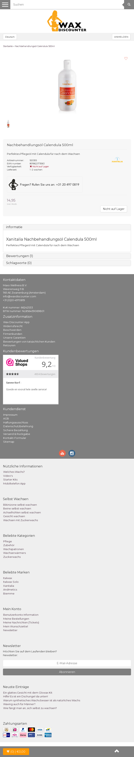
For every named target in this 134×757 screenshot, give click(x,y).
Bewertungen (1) (19, 256)
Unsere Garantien (14, 337)
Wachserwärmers (14, 552)
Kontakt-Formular (14, 437)
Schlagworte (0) (19, 263)
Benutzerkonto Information (20, 614)
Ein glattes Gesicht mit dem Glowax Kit (27, 692)
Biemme (8, 593)
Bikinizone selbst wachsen (20, 504)
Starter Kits (10, 479)
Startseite (8, 46)
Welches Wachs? (14, 471)
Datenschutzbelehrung (18, 426)
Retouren (9, 345)
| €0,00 (16, 751)
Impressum (10, 414)
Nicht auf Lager (113, 209)
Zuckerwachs (12, 556)
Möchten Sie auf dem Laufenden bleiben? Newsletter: (30, 653)
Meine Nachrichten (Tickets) (21, 622)
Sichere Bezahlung (15, 430)
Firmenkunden (12, 333)
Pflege (7, 541)
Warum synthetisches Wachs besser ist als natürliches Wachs (41, 700)
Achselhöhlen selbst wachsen (22, 512)
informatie (14, 227)
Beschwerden (12, 329)
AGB (6, 418)
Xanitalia (8, 585)
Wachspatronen (13, 549)
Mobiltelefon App (14, 483)
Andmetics (10, 589)
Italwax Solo (11, 581)
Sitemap (8, 441)
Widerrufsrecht (13, 326)
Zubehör (8, 545)
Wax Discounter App (16, 322)
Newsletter (10, 630)
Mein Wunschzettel (15, 626)
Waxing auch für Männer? (19, 704)
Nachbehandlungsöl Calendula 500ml (35, 46)
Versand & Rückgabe (16, 433)
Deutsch (10, 36)
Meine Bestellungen (16, 618)
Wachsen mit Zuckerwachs (20, 520)
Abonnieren (67, 672)
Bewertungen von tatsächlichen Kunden (29, 341)
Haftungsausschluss (15, 422)
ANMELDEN (121, 36)
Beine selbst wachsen (17, 508)
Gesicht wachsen (14, 516)
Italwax (7, 578)
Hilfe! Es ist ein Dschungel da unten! (25, 696)
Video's (8, 475)
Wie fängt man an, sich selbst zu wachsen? (30, 708)
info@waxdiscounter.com (19, 296)
